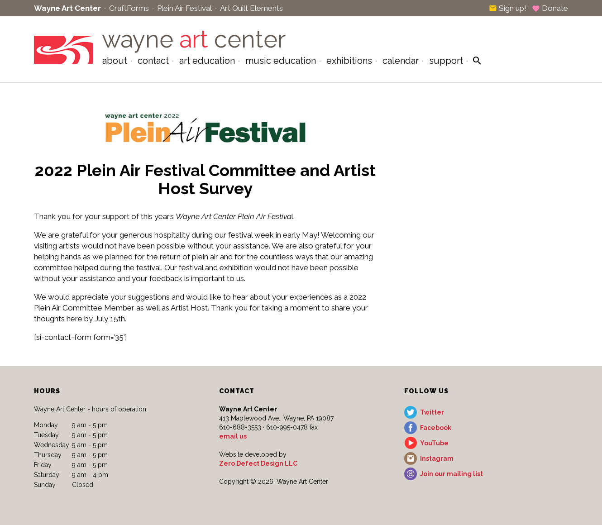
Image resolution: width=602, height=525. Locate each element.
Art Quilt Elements (251, 8)
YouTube (434, 443)
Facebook (435, 427)
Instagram (437, 458)
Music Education (280, 60)
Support (446, 60)
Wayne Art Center (67, 8)
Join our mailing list (451, 473)
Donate (550, 8)
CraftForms (129, 8)
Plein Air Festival (184, 8)
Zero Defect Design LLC (258, 463)
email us (233, 436)
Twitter (432, 412)
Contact (153, 60)
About (114, 60)
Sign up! (507, 8)
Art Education (207, 60)
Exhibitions (349, 60)
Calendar (400, 60)
